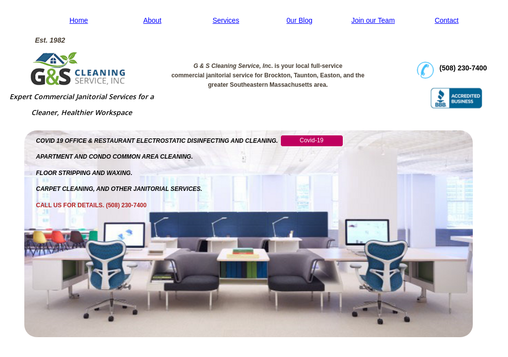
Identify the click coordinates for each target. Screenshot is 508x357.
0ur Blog (300, 20)
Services (225, 20)
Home (78, 20)
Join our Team (373, 20)
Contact (446, 20)
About (152, 20)
